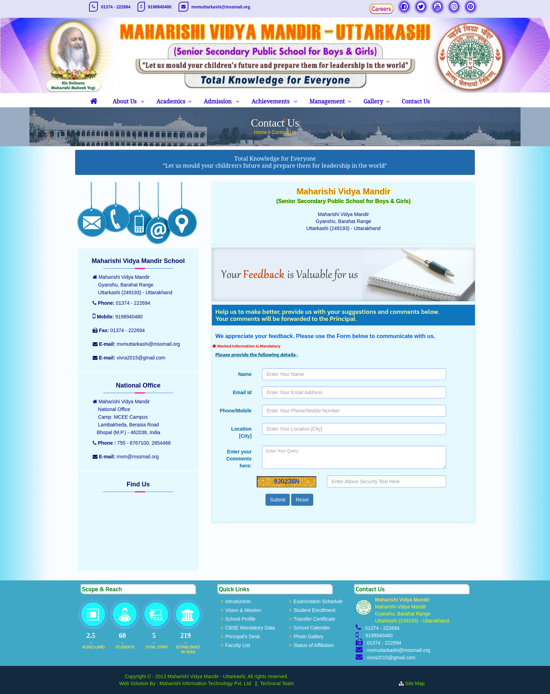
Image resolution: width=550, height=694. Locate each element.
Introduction (238, 601)
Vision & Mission (243, 610)
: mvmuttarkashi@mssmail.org (397, 650)
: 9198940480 (376, 635)
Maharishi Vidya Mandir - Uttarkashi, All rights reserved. (228, 676)
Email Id (242, 392)
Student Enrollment (314, 610)
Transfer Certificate (314, 619)
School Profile (240, 619)
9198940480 (160, 7)
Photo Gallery (308, 636)
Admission (218, 101)
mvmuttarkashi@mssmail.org (221, 7)
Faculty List (237, 645)
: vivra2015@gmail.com (390, 657)
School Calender (312, 628)
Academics (170, 101)
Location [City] (241, 432)
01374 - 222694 (115, 7)
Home (261, 132)
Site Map (414, 683)
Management (327, 101)
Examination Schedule (318, 601)
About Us (125, 101)
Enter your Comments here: (238, 459)
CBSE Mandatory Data (250, 628)
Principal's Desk (242, 636)
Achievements (271, 101)
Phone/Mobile (235, 410)
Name (244, 374)
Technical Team (277, 683)
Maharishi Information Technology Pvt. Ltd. (205, 683)
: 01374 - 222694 (381, 628)
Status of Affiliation (314, 645)
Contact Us (416, 101)
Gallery (373, 101)
